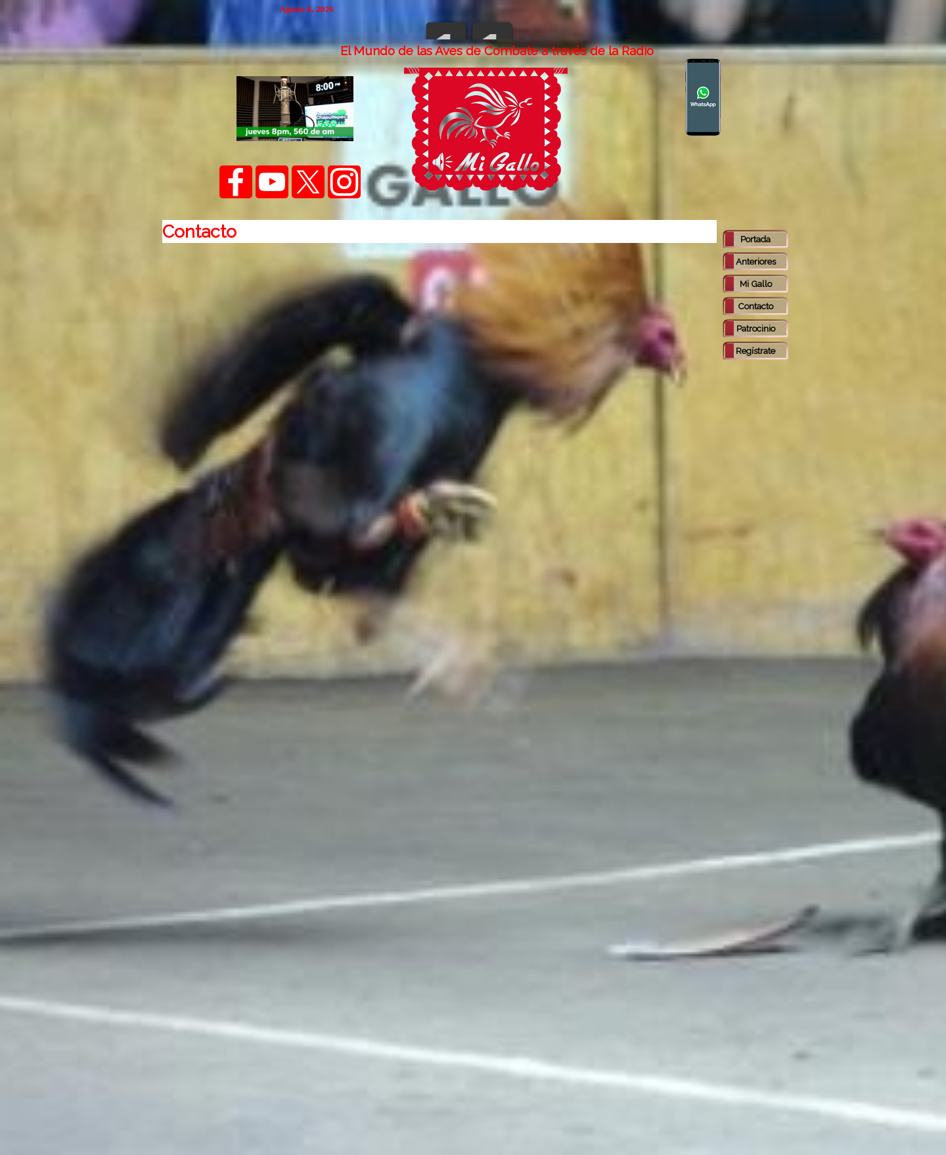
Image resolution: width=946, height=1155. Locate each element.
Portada (755, 239)
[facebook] (235, 181)
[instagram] (344, 181)
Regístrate (755, 350)
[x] (308, 181)
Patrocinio (755, 328)
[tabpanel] (496, 50)
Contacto (755, 306)
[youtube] (272, 181)
